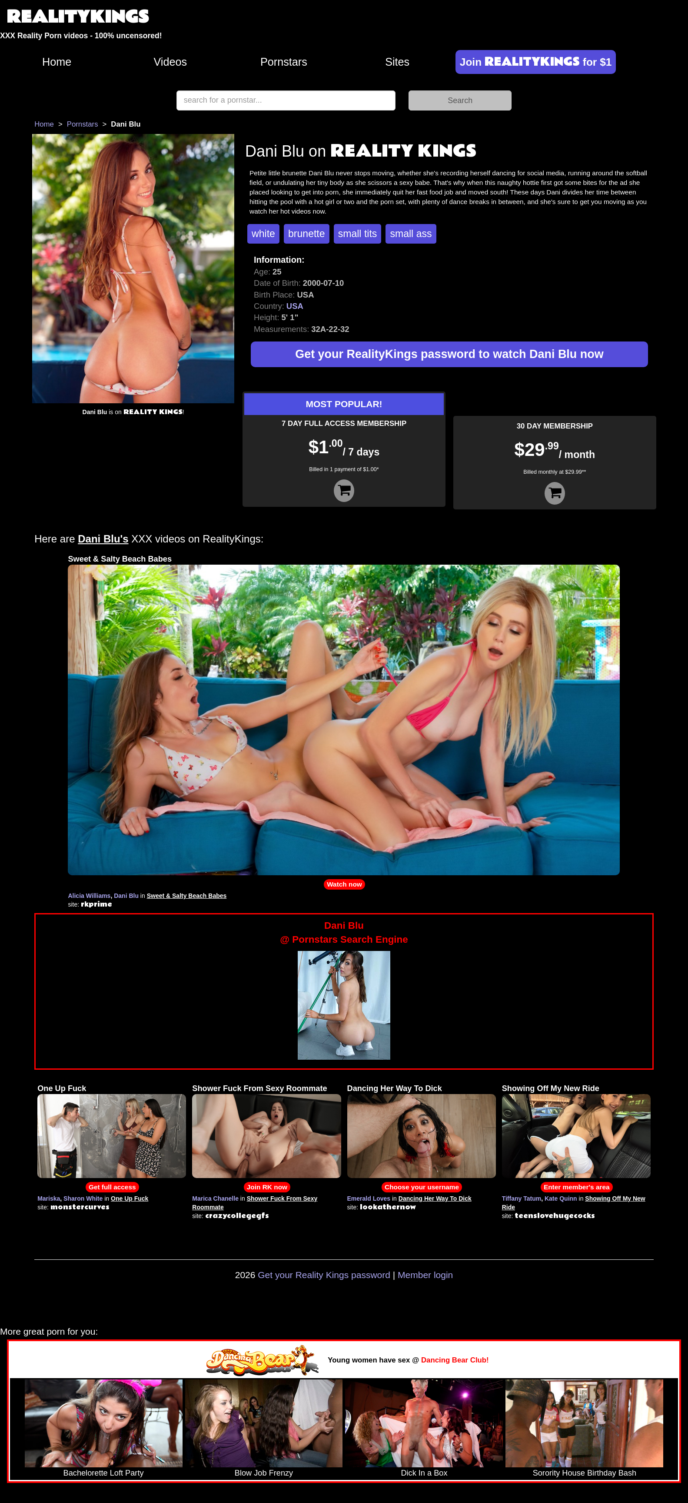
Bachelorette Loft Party (103, 1473)
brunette (306, 233)
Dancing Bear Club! (455, 1360)
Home (56, 62)
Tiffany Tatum (522, 1198)
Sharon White (83, 1198)
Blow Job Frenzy (264, 1473)
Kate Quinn (561, 1198)
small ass (411, 233)
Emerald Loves (369, 1198)
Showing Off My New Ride (550, 1088)
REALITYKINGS (78, 17)
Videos (170, 62)
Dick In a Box (424, 1473)
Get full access (112, 1187)
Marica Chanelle (215, 1198)
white (263, 233)
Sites (397, 62)
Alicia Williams (89, 895)
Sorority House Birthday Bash (585, 1473)
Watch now (344, 884)
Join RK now (267, 1187)
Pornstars (283, 62)
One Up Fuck (61, 1088)
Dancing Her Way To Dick (394, 1088)
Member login (425, 1275)
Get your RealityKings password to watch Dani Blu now (449, 354)
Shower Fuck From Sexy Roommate (259, 1088)
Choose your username (422, 1187)
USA (294, 306)
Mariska (48, 1198)
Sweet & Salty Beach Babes (120, 559)
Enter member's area (577, 1187)
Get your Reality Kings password (324, 1275)
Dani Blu (126, 895)
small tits (357, 233)
